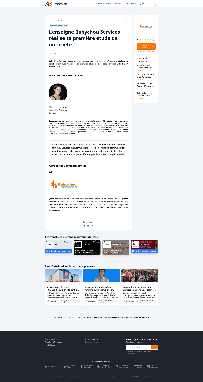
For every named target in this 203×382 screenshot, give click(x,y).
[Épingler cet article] (126, 20)
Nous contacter (98, 377)
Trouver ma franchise (53, 339)
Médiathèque (50, 345)
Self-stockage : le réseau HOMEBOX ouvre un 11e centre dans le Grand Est (62, 290)
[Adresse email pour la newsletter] (138, 347)
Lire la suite (141, 70)
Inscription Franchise (112, 377)
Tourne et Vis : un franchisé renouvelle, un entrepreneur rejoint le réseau (99, 290)
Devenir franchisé (92, 339)
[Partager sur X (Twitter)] (92, 225)
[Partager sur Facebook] (84, 225)
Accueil (47, 317)
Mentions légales (50, 377)
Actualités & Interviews (62, 317)
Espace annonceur (92, 342)
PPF (56, 245)
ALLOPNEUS (117, 245)
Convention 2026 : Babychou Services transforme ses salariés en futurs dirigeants (138, 290)
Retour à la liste (56, 20)
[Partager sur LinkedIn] (88, 225)
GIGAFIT (86, 245)
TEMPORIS (145, 245)
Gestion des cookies (84, 377)
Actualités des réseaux (82, 317)
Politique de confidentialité (67, 377)
